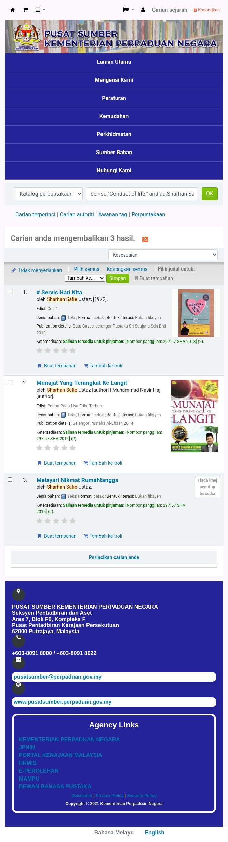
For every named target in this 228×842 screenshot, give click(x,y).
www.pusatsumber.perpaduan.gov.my (62, 702)
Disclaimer (81, 795)
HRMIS (28, 763)
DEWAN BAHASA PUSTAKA (55, 786)
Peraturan (114, 98)
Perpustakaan (148, 214)
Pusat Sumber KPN (12, 10)
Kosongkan (206, 9)
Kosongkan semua (127, 269)
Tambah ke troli (103, 365)
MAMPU (29, 779)
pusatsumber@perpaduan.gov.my (58, 677)
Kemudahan (114, 116)
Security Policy (142, 795)
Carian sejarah (169, 9)
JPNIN (27, 747)
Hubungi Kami (114, 170)
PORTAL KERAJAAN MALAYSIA (60, 755)
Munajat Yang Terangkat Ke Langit (81, 382)
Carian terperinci (35, 214)
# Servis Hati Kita (59, 292)
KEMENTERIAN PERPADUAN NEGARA (69, 739)
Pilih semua (87, 269)
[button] (25, 10)
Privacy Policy (109, 795)
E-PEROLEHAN (38, 771)
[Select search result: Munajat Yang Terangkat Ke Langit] (10, 382)
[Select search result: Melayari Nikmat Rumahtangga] (10, 479)
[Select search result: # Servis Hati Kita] (10, 292)
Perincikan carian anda (114, 558)
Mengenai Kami (114, 80)
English (154, 833)
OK (209, 193)
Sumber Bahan (114, 152)
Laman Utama (114, 62)
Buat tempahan (56, 365)
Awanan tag (112, 214)
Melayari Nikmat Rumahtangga (77, 480)
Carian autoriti (77, 214)
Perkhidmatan (114, 134)
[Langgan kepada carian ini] (145, 238)
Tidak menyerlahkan (36, 270)
